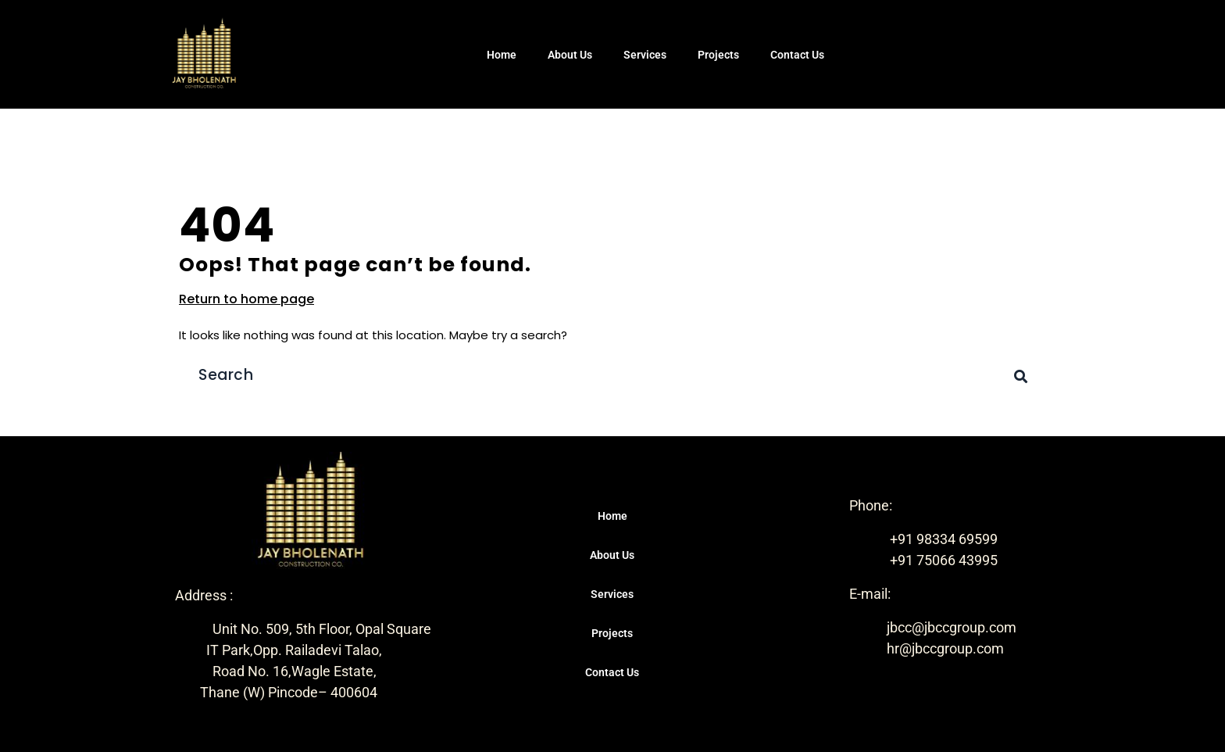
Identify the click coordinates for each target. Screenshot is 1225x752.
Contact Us (797, 54)
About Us (570, 54)
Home (501, 54)
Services (644, 54)
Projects (718, 54)
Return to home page (246, 299)
